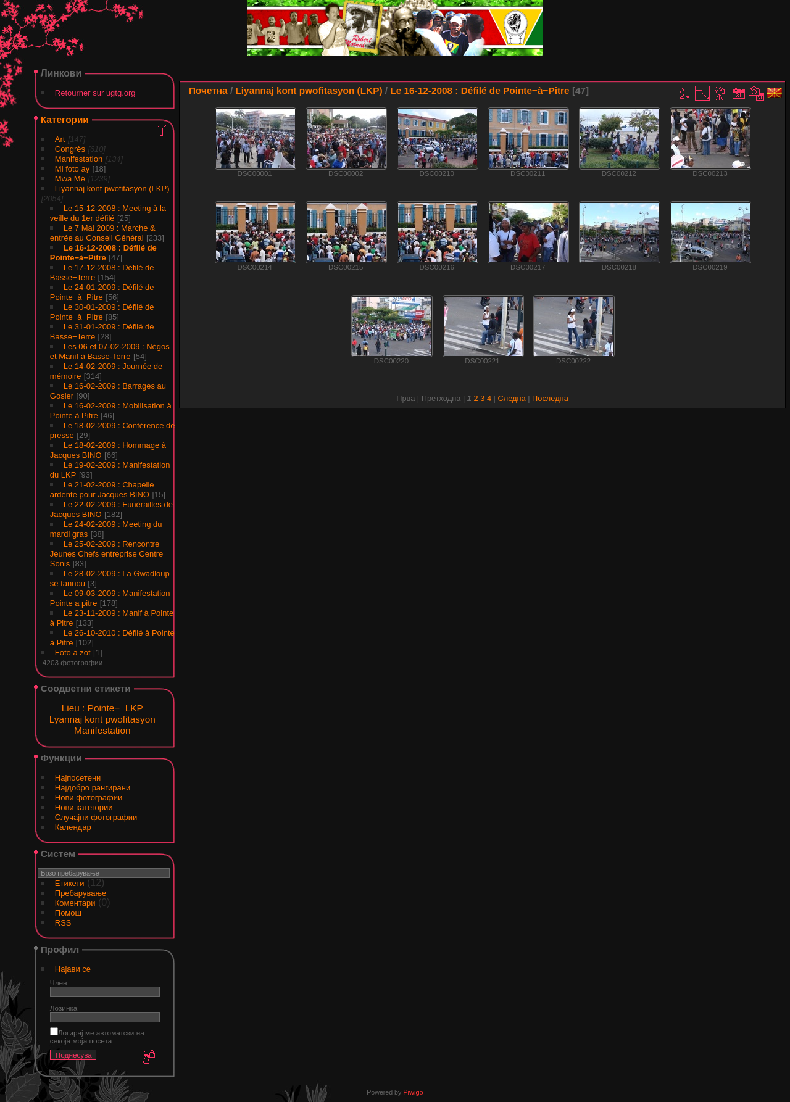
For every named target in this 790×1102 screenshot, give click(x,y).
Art (60, 139)
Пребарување (80, 893)
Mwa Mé (70, 178)
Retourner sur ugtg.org (95, 92)
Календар (73, 827)
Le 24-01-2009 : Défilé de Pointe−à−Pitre (102, 292)
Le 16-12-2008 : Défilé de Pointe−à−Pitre (103, 252)
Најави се (73, 969)
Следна (511, 398)
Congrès (70, 149)
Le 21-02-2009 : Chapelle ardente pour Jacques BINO (102, 489)
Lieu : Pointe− (91, 708)
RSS (63, 922)
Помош (68, 913)
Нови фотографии (89, 797)
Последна (550, 398)
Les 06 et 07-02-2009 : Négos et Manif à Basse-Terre (110, 351)
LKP (134, 708)
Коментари (75, 903)
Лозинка (64, 1008)
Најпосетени (78, 777)
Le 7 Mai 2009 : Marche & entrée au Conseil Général (103, 232)
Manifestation (78, 159)
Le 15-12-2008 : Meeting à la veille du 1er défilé (108, 213)
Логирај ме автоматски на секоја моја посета (97, 1037)
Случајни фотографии (96, 817)
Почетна (208, 90)
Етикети (70, 883)
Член (58, 983)
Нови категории (84, 807)
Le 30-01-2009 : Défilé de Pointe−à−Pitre (102, 311)
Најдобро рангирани (92, 787)
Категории (65, 119)
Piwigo (413, 1092)
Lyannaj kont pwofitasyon (102, 719)
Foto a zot (73, 652)
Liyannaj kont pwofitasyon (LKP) (112, 188)
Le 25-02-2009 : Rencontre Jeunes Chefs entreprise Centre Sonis (107, 553)
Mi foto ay (72, 168)
